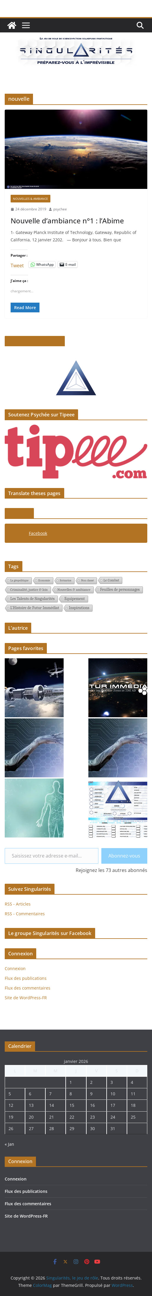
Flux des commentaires (27, 988)
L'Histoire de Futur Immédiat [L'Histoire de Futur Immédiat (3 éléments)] (34, 607)
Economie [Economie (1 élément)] (44, 580)
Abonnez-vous (124, 856)
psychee (60, 209)
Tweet (17, 264)
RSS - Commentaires (25, 913)
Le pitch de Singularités (34, 341)
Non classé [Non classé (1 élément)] (87, 580)
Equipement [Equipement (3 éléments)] (74, 598)
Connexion (15, 968)
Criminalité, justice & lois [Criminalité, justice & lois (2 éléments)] (29, 590)
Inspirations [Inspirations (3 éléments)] (79, 607)
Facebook (19, 513)
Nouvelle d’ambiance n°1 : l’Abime (67, 220)
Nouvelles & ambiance (30, 199)
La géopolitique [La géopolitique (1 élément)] (19, 580)
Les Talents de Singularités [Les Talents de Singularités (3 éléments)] (32, 598)
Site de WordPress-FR (26, 997)
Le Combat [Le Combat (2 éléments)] (111, 580)
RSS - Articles (18, 904)
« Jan (9, 1144)
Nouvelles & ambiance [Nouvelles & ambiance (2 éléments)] (73, 590)
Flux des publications (26, 978)
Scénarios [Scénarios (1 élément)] (65, 580)
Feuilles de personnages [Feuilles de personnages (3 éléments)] (120, 589)
